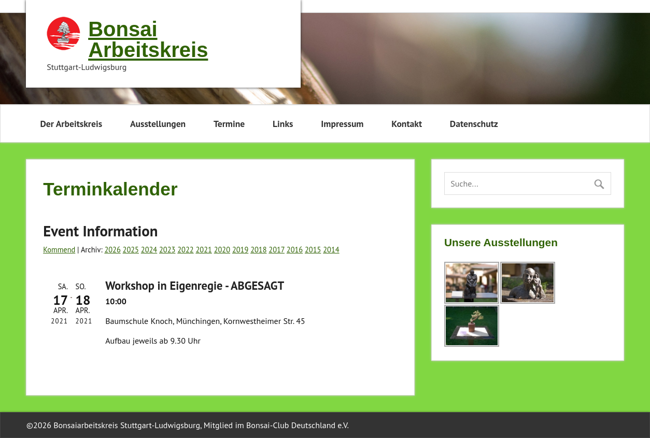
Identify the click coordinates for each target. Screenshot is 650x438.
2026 (112, 250)
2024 (149, 250)
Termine (229, 124)
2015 (313, 250)
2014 (331, 250)
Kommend (59, 250)
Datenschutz (474, 124)
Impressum (342, 124)
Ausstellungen (158, 124)
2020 (222, 250)
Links (283, 124)
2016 (295, 250)
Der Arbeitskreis (71, 124)
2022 (185, 250)
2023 (167, 250)
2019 (240, 250)
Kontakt (406, 124)
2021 (203, 250)
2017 (277, 250)
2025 (131, 250)
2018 (258, 250)
